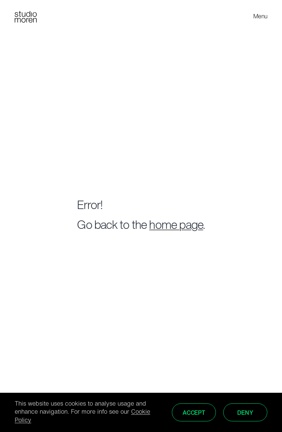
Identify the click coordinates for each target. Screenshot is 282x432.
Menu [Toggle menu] (260, 17)
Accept (193, 413)
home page (176, 226)
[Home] (26, 17)
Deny (245, 413)
